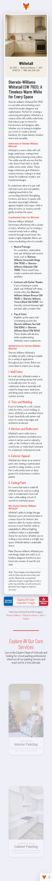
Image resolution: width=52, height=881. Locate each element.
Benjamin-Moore (30, 615)
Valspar (26, 618)
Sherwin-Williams (13, 615)
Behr (42, 615)
